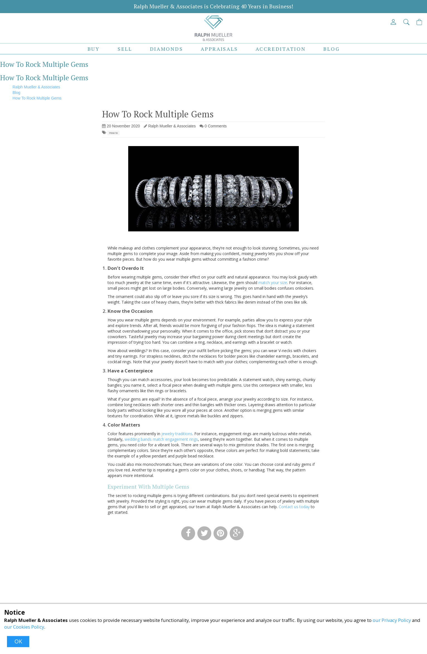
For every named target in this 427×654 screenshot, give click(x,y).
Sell (125, 48)
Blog (331, 48)
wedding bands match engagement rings (161, 439)
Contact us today (294, 506)
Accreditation (280, 48)
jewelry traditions (176, 433)
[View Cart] (419, 22)
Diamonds (166, 48)
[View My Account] (393, 22)
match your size (272, 282)
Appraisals (219, 48)
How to (113, 132)
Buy (94, 48)
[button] (406, 22)
